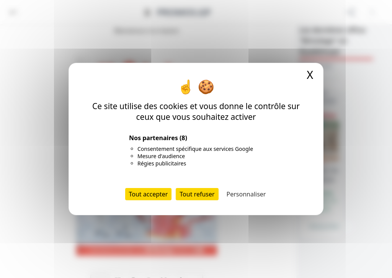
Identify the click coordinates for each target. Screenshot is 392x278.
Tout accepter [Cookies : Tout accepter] (148, 194)
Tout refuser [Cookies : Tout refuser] (197, 194)
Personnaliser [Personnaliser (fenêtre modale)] (246, 194)
